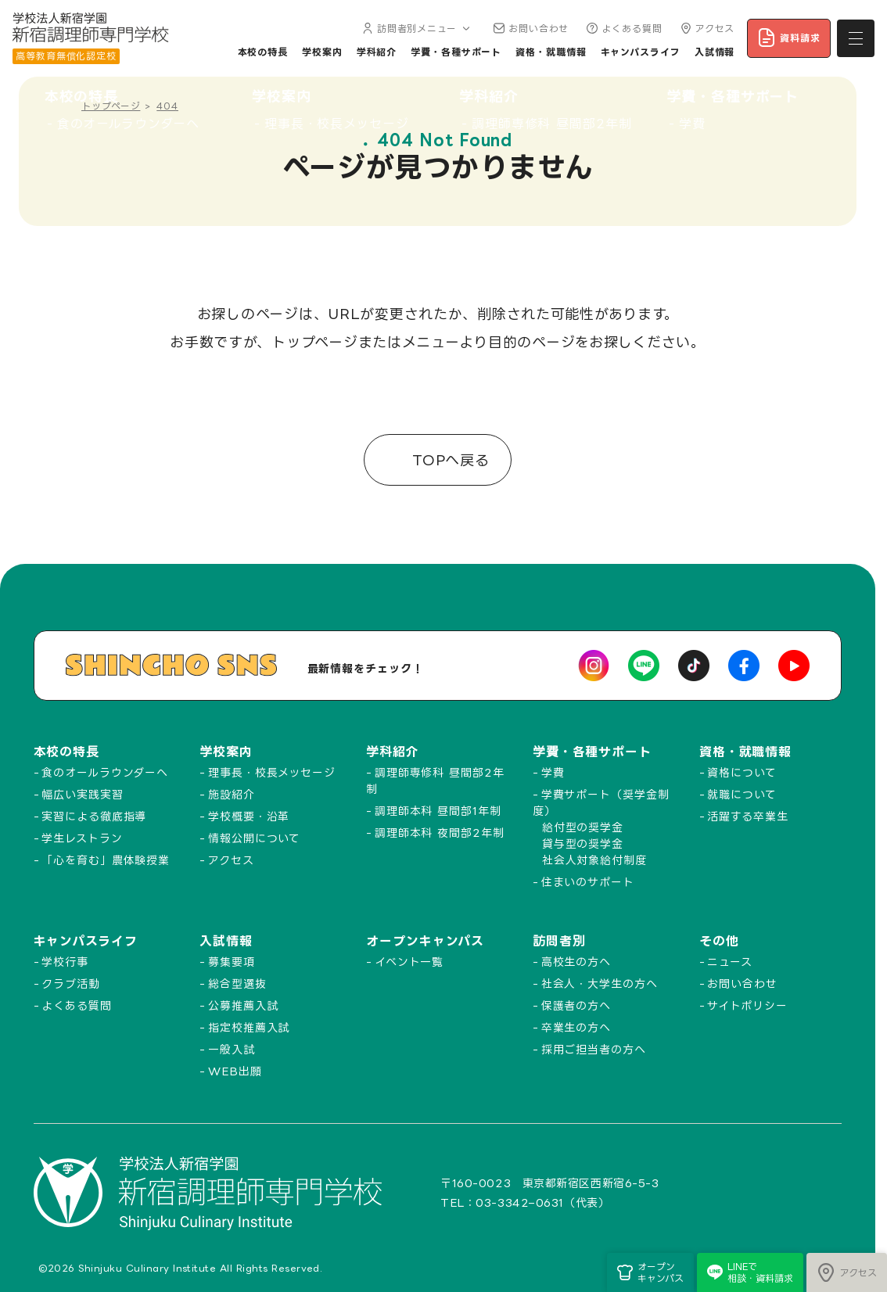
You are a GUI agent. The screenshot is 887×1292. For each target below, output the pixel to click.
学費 (553, 772)
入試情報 (715, 52)
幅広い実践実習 (82, 794)
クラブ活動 (70, 983)
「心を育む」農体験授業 (105, 860)
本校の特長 (263, 52)
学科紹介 (377, 52)
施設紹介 (231, 794)
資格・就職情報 (550, 52)
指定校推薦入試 (248, 1027)
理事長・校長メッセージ (272, 772)
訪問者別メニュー (415, 28)
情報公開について (254, 838)
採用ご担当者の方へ (593, 1049)
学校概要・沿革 (248, 816)
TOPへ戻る (448, 460)
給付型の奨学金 (582, 827)
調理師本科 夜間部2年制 (440, 832)
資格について (741, 772)
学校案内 (322, 52)
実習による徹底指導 (93, 816)
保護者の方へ (576, 1005)
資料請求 (789, 37)
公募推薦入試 (243, 1005)
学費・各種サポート (456, 52)
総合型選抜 (237, 983)
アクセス (706, 28)
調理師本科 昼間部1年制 (438, 810)
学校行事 (64, 961)
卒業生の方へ (576, 1027)
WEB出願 (235, 1071)
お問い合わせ (529, 28)
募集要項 (231, 961)
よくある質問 (622, 28)
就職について (741, 794)
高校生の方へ (576, 961)
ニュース (729, 961)
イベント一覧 (409, 961)
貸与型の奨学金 (582, 843)
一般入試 (231, 1049)
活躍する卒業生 (747, 816)
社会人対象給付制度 (594, 860)
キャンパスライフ (641, 52)
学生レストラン (81, 838)
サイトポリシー (747, 1005)
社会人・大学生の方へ (599, 983)
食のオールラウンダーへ (104, 772)
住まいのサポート (587, 882)
